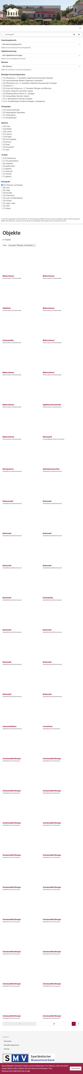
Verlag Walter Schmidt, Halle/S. (15, 96)
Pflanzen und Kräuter (12, 185)
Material (4, 123)
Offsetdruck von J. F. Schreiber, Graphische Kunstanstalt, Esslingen (29, 83)
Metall (6, 129)
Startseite (7, 1041)
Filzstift (6, 174)
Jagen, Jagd (8, 203)
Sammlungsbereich (8, 40)
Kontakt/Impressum (11, 1045)
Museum (4, 62)
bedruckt (6, 171)
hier (28, 1071)
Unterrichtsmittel (10, 110)
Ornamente (7, 195)
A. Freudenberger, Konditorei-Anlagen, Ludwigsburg (23, 101)
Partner (7, 1049)
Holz (5, 126)
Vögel (5, 190)
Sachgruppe (6, 106)
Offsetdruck (8, 158)
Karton (6, 134)
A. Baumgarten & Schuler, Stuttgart (16, 99)
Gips (5, 150)
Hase (5, 206)
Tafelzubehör (8, 115)
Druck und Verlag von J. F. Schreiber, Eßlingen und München (26, 88)
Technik (4, 155)
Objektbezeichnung (8, 51)
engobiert (7, 163)
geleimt (6, 169)
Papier (6, 137)
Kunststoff (7, 147)
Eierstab (6, 193)
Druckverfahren (9, 161)
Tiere (5, 188)
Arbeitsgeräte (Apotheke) (13, 113)
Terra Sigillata (8, 139)
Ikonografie (5, 182)
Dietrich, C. (7, 86)
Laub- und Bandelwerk (12, 198)
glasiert (6, 176)
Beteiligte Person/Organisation (13, 75)
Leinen (6, 132)
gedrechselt (8, 166)
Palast (6, 208)
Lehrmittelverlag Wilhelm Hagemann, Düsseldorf (22, 81)
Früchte (6, 201)
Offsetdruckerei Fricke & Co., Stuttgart (18, 94)
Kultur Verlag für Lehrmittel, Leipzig (17, 91)
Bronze (6, 142)
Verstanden (75, 1068)
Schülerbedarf (9, 118)
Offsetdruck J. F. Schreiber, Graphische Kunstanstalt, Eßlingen (27, 78)
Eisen (5, 144)
